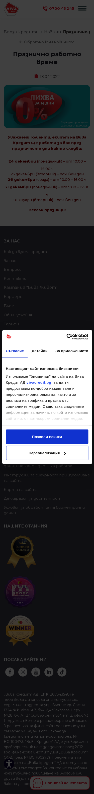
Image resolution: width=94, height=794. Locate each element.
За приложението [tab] (71, 350)
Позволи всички (47, 436)
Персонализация (47, 453)
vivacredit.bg (39, 382)
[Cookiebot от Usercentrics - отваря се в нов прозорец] (67, 337)
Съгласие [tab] (15, 350)
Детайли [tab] (40, 350)
